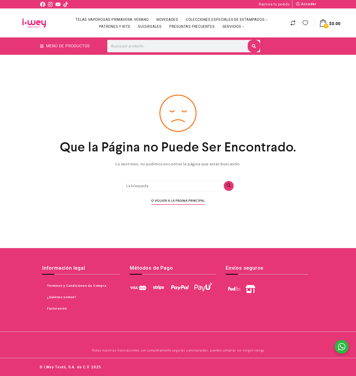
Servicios (233, 27)
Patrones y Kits (114, 27)
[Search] (254, 46)
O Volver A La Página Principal (178, 201)
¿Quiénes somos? (61, 297)
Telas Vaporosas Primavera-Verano (112, 20)
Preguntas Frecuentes (192, 27)
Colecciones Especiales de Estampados (227, 20)
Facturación (57, 308)
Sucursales (150, 27)
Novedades (167, 20)
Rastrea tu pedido (274, 4)
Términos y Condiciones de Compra (76, 286)
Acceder (305, 4)
